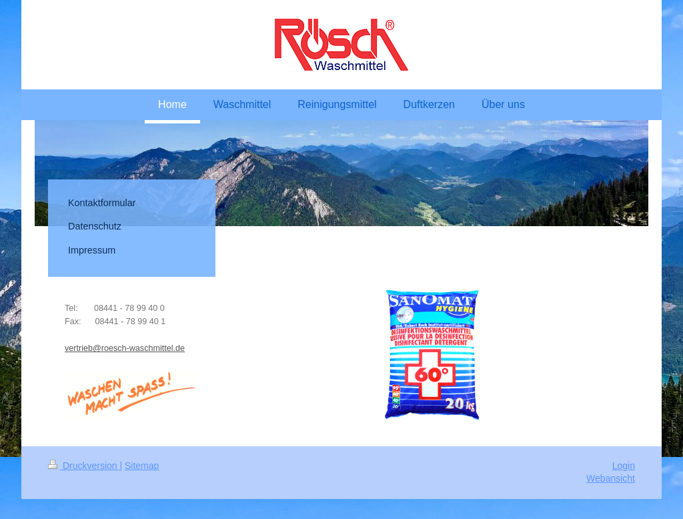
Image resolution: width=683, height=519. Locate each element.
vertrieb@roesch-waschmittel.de (125, 348)
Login (623, 465)
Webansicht (610, 478)
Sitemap (142, 465)
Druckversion (83, 465)
